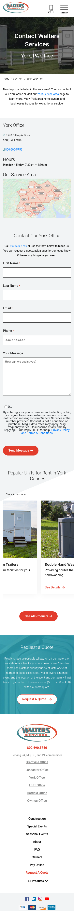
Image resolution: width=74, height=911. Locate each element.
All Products (38, 881)
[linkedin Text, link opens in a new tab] (34, 899)
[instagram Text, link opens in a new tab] (40, 899)
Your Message (13, 353)
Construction (37, 819)
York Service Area (48, 94)
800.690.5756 (37, 747)
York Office (37, 777)
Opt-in (10, 406)
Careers (37, 857)
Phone (8, 331)
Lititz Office (37, 785)
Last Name (11, 286)
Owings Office (37, 801)
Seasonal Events (37, 834)
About (37, 842)
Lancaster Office (37, 770)
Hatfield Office (37, 793)
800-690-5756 (13, 149)
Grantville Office (37, 762)
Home (6, 79)
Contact (18, 79)
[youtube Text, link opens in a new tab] (47, 899)
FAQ (37, 849)
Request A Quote (37, 872)
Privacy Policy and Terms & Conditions (45, 431)
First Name (11, 263)
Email (8, 308)
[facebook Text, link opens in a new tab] (27, 899)
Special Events (37, 826)
